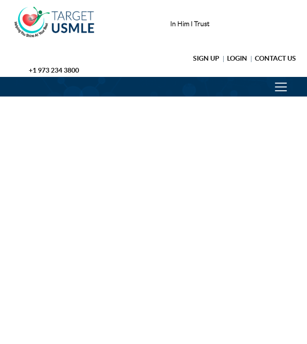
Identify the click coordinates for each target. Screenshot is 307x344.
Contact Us (275, 58)
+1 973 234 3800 (54, 70)
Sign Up (206, 58)
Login (237, 58)
